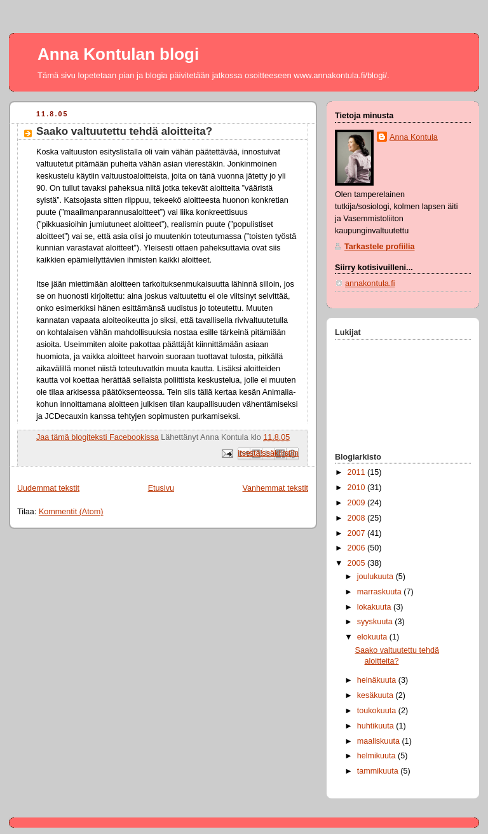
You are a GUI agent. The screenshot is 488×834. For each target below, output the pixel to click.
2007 (358, 533)
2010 (358, 487)
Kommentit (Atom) (71, 511)
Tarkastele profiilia (379, 246)
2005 (358, 563)
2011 (358, 472)
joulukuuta (376, 576)
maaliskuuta (379, 741)
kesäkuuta (376, 695)
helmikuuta (377, 755)
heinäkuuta (377, 680)
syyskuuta (376, 621)
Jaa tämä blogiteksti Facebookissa (97, 437)
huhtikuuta (376, 725)
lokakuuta (375, 607)
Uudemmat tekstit (48, 488)
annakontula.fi (370, 283)
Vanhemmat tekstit (276, 488)
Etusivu (161, 488)
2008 (358, 518)
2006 (358, 547)
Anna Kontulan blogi (118, 54)
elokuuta (373, 636)
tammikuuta (379, 771)
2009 (358, 502)
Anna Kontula (414, 137)
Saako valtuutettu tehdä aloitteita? (124, 131)
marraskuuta (380, 591)
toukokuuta (377, 710)
